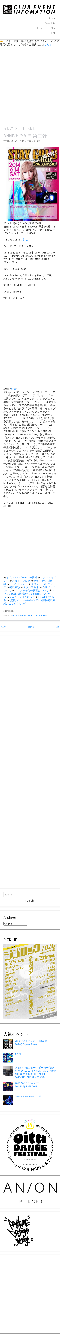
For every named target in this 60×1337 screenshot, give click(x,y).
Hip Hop (28, 615)
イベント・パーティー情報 (21, 577)
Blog (53, 28)
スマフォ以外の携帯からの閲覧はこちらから (28, 594)
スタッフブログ (21, 580)
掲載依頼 (14, 587)
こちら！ (49, 44)
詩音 (25, 239)
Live (35, 615)
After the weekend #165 (28, 1096)
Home (52, 18)
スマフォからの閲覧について (31, 590)
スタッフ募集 (31, 587)
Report (40, 28)
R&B (45, 615)
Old (57, 626)
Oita (40, 615)
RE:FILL (19, 1054)
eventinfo (18, 615)
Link (53, 32)
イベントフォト (18, 584)
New (3, 626)
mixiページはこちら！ (22, 597)
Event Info (49, 23)
